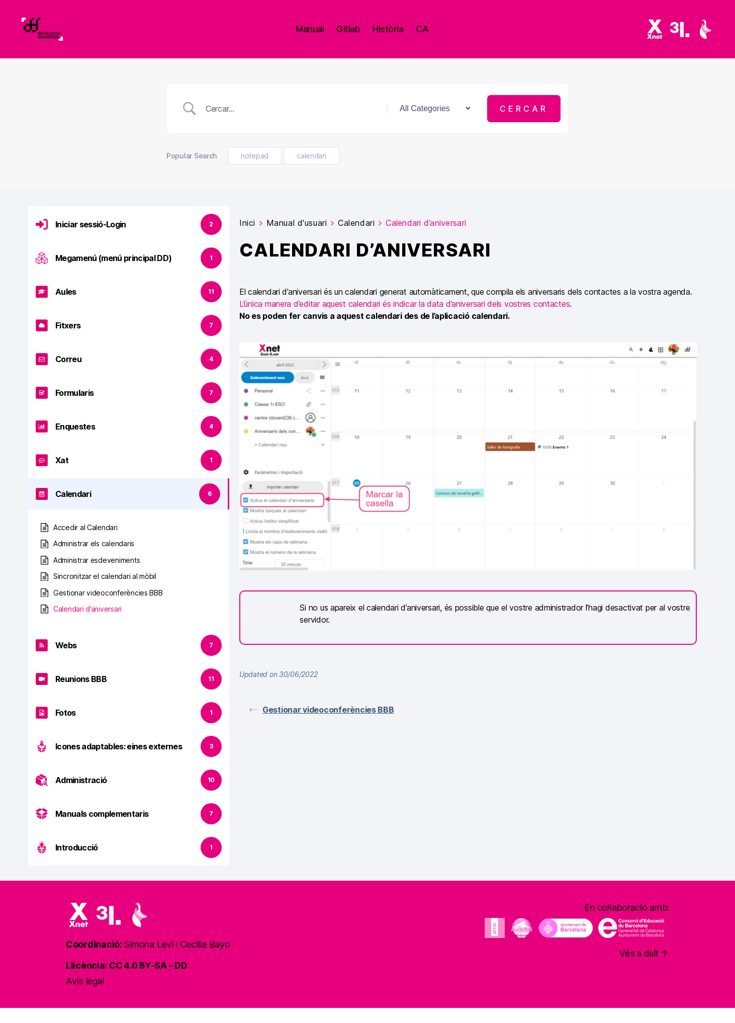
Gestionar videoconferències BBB (108, 608)
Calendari (356, 238)
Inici (247, 238)
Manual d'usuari (296, 238)
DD (182, 980)
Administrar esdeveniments (96, 575)
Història (399, 36)
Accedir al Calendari (85, 542)
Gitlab (359, 36)
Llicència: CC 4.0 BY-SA (117, 980)
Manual (321, 36)
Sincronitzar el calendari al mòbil (104, 591)
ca (433, 36)
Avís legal (85, 996)
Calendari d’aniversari (87, 624)
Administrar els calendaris (93, 558)
